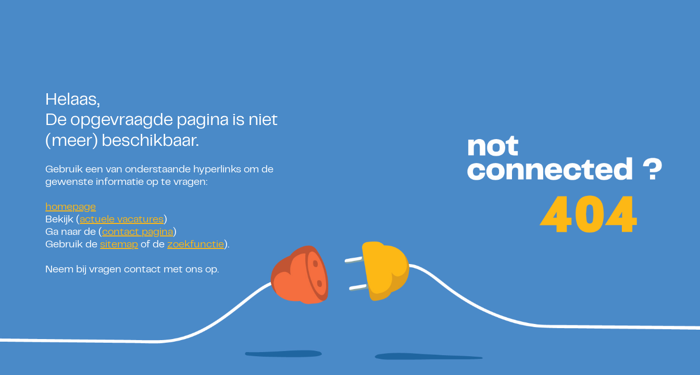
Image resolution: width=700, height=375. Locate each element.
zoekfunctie (195, 245)
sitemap (119, 245)
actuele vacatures (122, 220)
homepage (70, 207)
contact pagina (137, 232)
